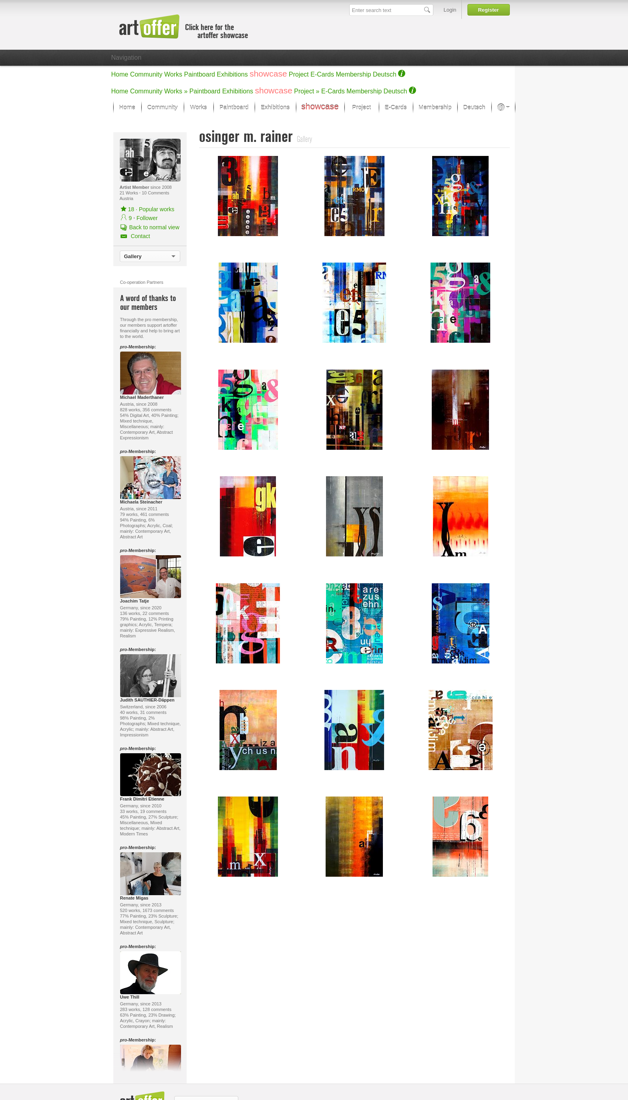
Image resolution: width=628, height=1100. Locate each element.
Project (299, 74)
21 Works (129, 192)
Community (146, 74)
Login (450, 10)
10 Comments (155, 192)
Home (120, 74)
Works (173, 74)
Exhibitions (232, 74)
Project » (306, 91)
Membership (353, 74)
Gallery (133, 256)
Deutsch (385, 74)
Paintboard (199, 74)
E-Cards (322, 74)
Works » (175, 91)
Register (488, 10)
